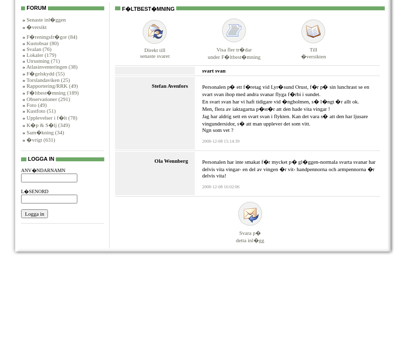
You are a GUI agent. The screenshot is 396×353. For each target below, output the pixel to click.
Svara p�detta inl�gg (250, 232)
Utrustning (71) (43, 61)
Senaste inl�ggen (46, 20)
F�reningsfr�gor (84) (51, 37)
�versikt (36, 27)
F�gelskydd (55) (45, 73)
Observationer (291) (48, 99)
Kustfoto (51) (41, 111)
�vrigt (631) (40, 140)
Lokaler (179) (41, 55)
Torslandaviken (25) (48, 80)
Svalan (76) (38, 49)
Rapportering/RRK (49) (52, 86)
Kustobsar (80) (42, 43)
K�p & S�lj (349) (48, 125)
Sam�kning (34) (45, 132)
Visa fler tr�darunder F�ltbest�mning (234, 49)
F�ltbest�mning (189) (52, 93)
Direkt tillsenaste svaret (155, 49)
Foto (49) (36, 105)
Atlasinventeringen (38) (52, 67)
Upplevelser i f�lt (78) (51, 118)
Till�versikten (313, 49)
